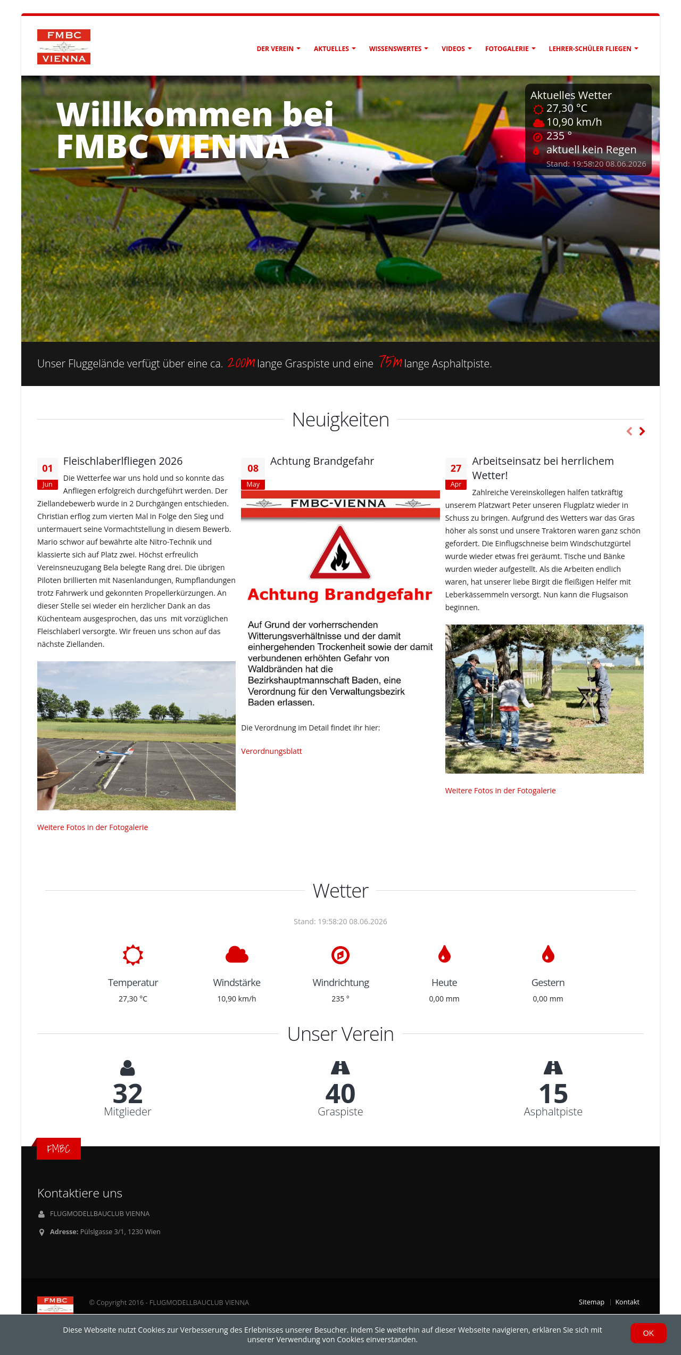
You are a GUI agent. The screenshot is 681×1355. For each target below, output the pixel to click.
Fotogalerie (507, 48)
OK (648, 1333)
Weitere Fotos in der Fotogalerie (92, 827)
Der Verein (275, 48)
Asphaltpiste (553, 1111)
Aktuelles (331, 48)
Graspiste (340, 1111)
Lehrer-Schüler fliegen (590, 48)
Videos (453, 48)
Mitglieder (128, 1111)
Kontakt (627, 1302)
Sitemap (591, 1302)
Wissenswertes (395, 48)
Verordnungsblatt (271, 751)
